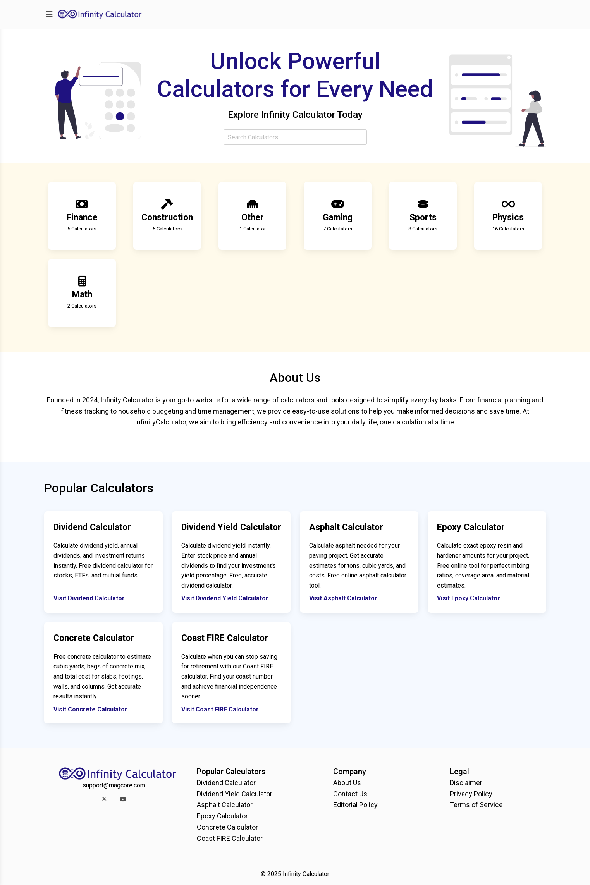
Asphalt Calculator (225, 805)
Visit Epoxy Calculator (468, 598)
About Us (347, 782)
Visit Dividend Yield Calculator (224, 598)
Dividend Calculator (226, 782)
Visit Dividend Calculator (89, 598)
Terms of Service (476, 805)
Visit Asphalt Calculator (343, 598)
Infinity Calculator (306, 874)
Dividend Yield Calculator (234, 794)
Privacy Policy (471, 794)
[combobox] (295, 137)
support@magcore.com (114, 785)
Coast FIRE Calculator (230, 838)
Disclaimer (466, 782)
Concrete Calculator (227, 827)
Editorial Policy (355, 805)
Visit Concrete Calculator (90, 709)
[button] (104, 799)
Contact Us (350, 794)
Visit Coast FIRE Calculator (220, 709)
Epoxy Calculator (222, 816)
